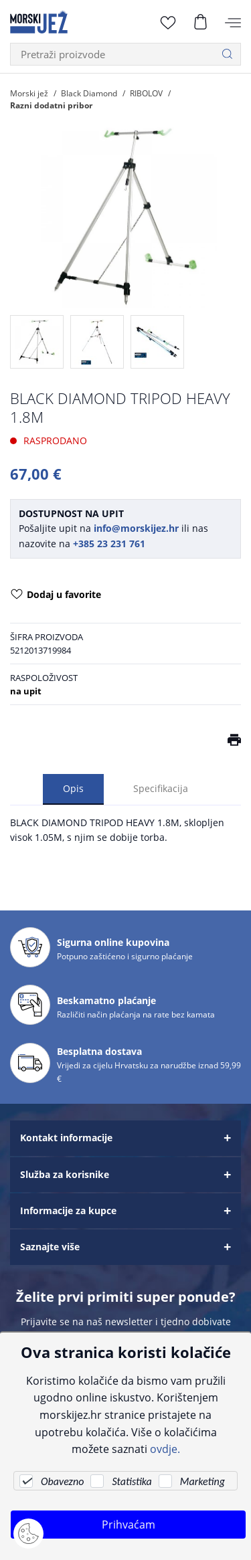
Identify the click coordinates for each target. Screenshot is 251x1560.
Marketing (202, 1481)
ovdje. (165, 1449)
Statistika (131, 1481)
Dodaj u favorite (56, 595)
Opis (73, 788)
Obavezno (62, 1481)
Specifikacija (160, 788)
